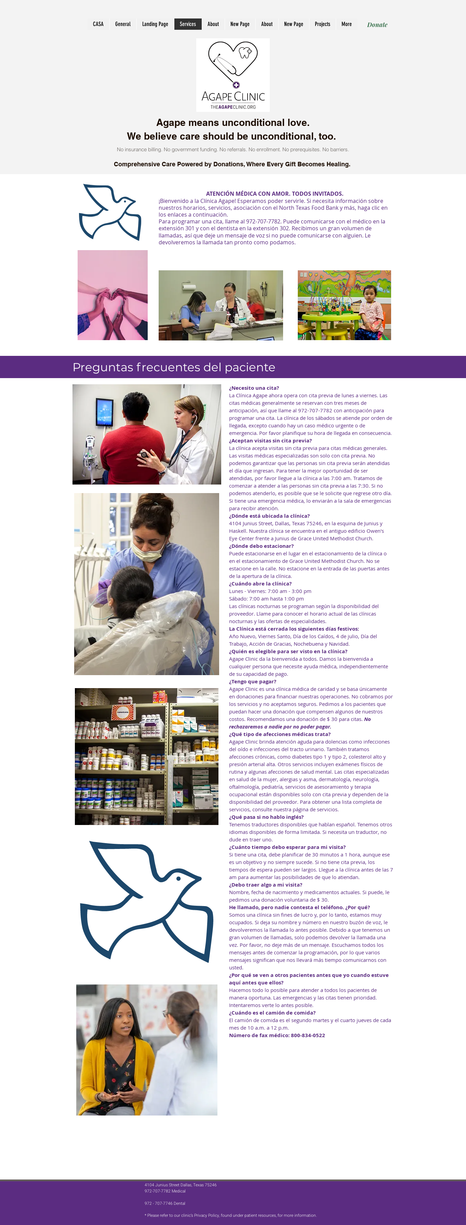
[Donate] (377, 24)
